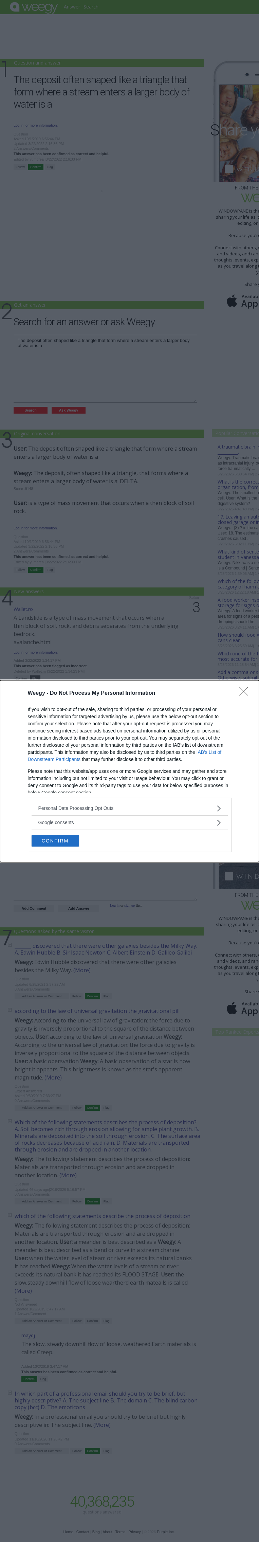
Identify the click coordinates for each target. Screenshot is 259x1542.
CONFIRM (55, 840)
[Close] (245, 693)
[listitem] (129, 808)
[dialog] (129, 771)
